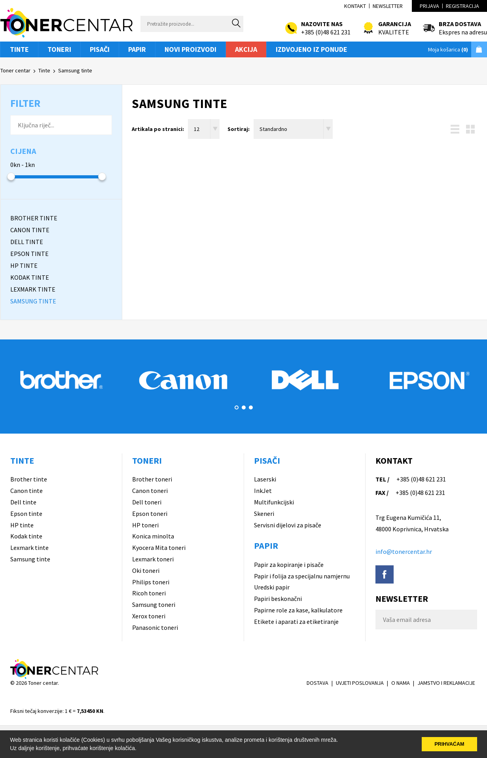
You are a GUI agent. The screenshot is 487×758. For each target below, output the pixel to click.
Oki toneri (145, 570)
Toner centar (15, 70)
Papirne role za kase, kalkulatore (298, 610)
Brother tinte (28, 479)
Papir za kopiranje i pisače (289, 564)
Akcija (246, 49)
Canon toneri (150, 491)
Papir (137, 49)
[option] (61, 379)
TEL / (382, 479)
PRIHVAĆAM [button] (449, 744)
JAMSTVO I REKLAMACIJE (446, 682)
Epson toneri (149, 513)
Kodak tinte (26, 536)
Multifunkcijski (274, 502)
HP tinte (22, 525)
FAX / (381, 492)
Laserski (265, 479)
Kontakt (355, 5)
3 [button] (251, 407)
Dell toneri (146, 502)
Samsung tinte (75, 70)
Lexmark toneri (153, 559)
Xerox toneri (148, 616)
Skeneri (264, 513)
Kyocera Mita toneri (159, 547)
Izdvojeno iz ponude (311, 49)
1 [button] (237, 407)
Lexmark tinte (29, 547)
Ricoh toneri (149, 593)
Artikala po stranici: (158, 129)
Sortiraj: (238, 129)
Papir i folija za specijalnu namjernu (302, 576)
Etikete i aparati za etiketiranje (296, 621)
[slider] (11, 176)
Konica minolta (153, 536)
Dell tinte (23, 502)
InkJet (263, 491)
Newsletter (388, 5)
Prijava (429, 5)
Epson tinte (26, 513)
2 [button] (244, 407)
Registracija (462, 5)
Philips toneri (150, 582)
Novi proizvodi (190, 49)
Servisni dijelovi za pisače (287, 525)
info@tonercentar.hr (403, 551)
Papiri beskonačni (278, 599)
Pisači (100, 49)
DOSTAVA (317, 682)
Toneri (59, 49)
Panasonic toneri (155, 627)
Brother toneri (152, 479)
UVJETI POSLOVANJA (360, 682)
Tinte (19, 49)
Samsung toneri (153, 604)
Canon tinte (26, 491)
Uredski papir (272, 587)
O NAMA (400, 682)
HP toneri (145, 525)
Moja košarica (448, 49)
